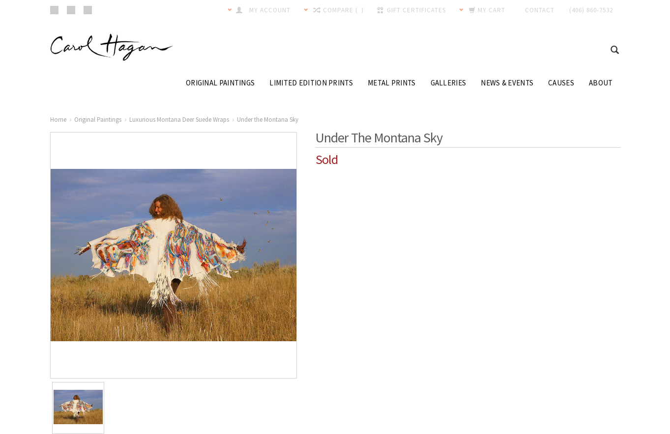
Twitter (88, 10)
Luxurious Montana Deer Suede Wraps (179, 119)
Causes (561, 82)
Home (58, 119)
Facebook (54, 10)
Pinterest (71, 10)
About (601, 82)
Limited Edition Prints (311, 82)
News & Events (507, 82)
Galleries (448, 82)
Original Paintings (220, 82)
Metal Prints (392, 82)
